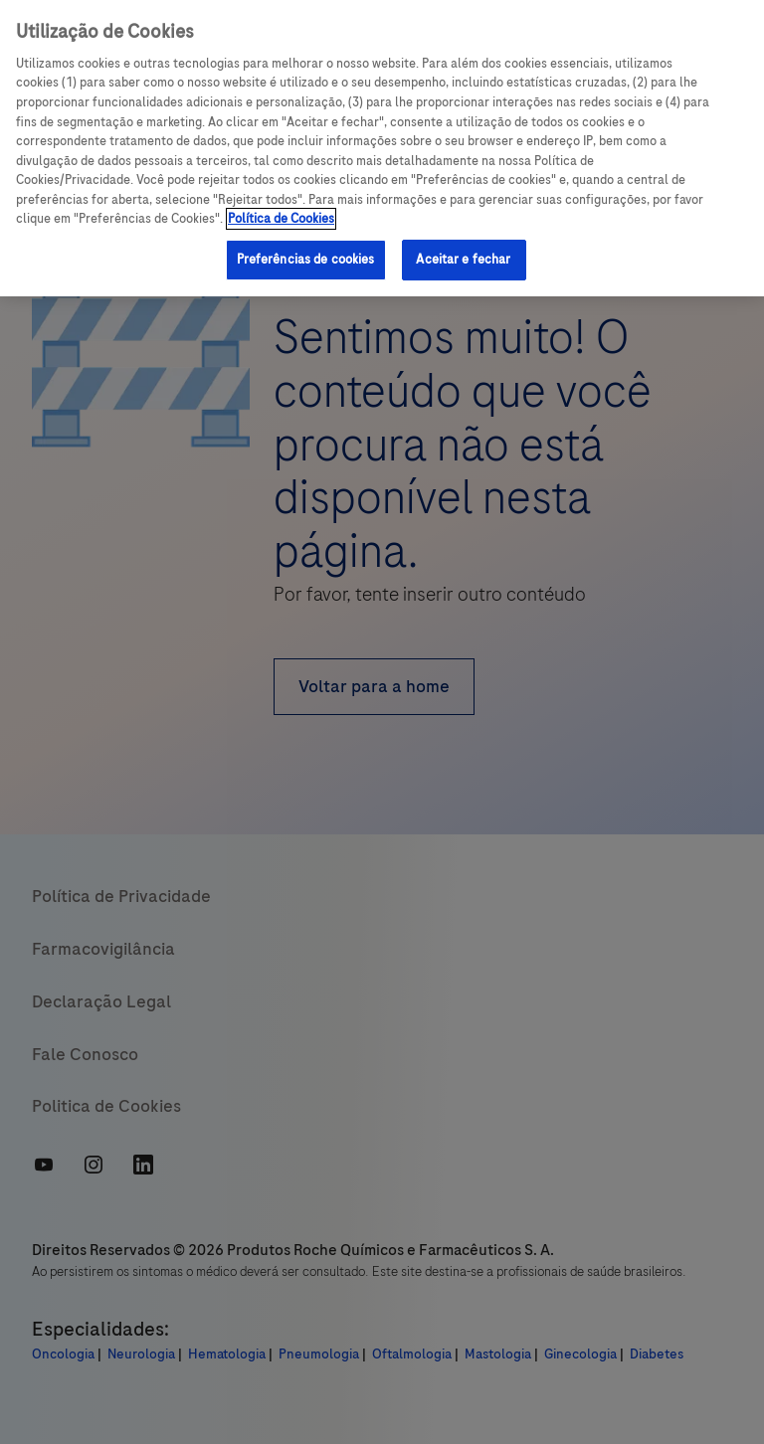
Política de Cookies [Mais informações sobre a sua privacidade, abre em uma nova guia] (281, 219)
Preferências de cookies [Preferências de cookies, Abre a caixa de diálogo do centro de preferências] (306, 260)
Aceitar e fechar (463, 260)
